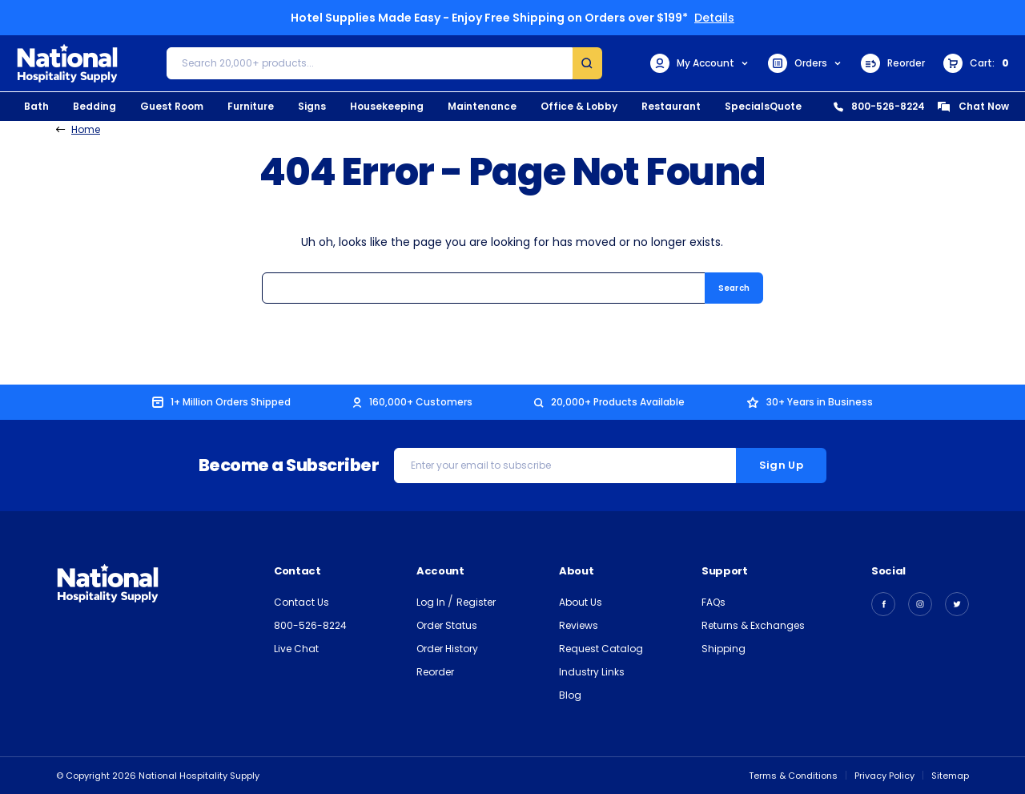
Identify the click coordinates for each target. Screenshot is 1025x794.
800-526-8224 (879, 106)
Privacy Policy (884, 775)
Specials (747, 106)
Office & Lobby (579, 106)
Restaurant (671, 106)
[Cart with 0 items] (976, 63)
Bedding (94, 106)
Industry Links (592, 672)
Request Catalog (601, 648)
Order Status (446, 625)
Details (714, 18)
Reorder (893, 63)
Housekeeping (387, 106)
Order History (447, 648)
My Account (700, 63)
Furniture (250, 106)
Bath (36, 106)
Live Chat (296, 648)
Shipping (723, 648)
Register (476, 602)
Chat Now (973, 106)
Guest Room (171, 106)
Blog (570, 695)
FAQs (713, 602)
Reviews (578, 625)
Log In (432, 602)
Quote (786, 106)
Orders (805, 63)
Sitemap (950, 775)
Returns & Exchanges (753, 625)
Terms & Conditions (793, 775)
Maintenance (482, 106)
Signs (312, 106)
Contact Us (301, 602)
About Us (580, 602)
